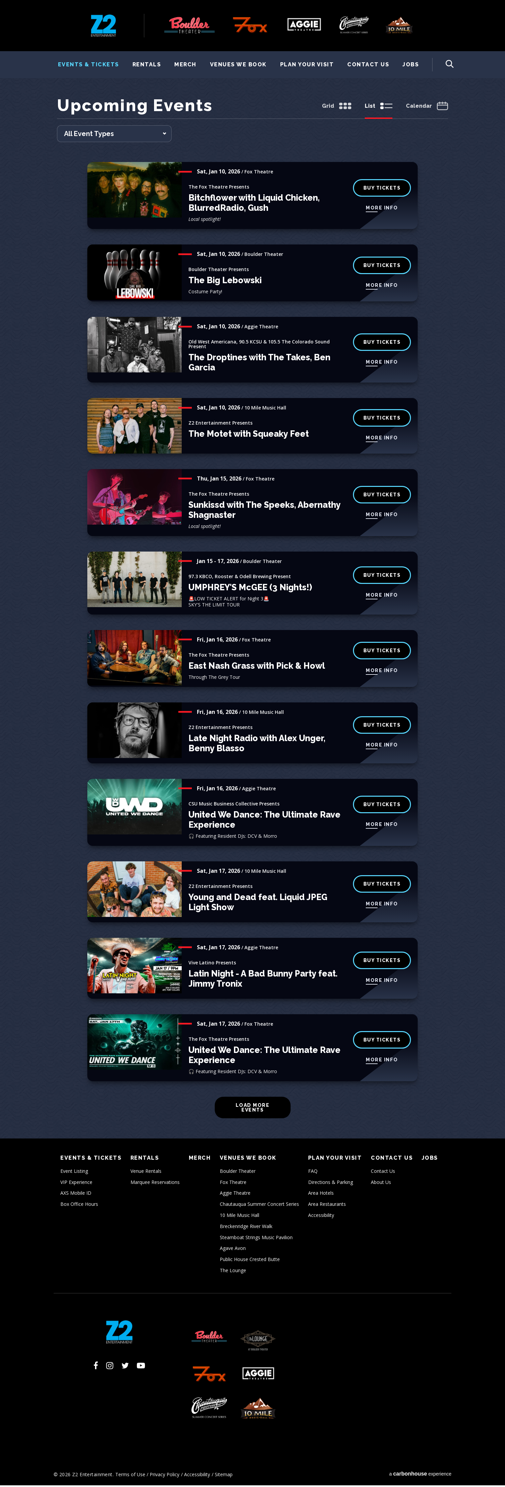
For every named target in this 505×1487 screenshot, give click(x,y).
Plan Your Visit (307, 64)
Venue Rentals (145, 1172)
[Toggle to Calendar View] (427, 108)
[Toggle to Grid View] (336, 108)
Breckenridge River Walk (246, 1228)
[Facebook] (95, 1367)
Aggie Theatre (235, 1194)
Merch (185, 64)
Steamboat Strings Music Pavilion (256, 1239)
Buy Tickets (382, 343)
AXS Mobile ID (75, 1194)
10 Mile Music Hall (239, 1217)
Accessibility (321, 1217)
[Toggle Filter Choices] (114, 135)
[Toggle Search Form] (443, 65)
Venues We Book (238, 64)
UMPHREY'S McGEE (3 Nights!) (250, 589)
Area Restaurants (327, 1205)
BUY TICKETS (382, 267)
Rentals (146, 64)
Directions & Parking (330, 1184)
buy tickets (382, 189)
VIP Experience (76, 1184)
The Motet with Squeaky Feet (248, 435)
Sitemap (224, 1476)
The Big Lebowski (225, 282)
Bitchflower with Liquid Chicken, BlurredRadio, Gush (254, 204)
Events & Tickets (88, 64)
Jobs (411, 64)
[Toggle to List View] (378, 108)
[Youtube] (141, 1367)
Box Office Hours (79, 1205)
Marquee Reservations (155, 1184)
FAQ (313, 1172)
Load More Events (253, 1109)
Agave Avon (233, 1250)
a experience (420, 1475)
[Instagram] (109, 1367)
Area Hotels (321, 1194)
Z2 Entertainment (104, 25)
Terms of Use (130, 1476)
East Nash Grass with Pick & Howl (256, 667)
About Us (381, 1184)
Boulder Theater (238, 1172)
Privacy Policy (164, 1476)
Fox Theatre (233, 1184)
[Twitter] (125, 1367)
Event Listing (74, 1172)
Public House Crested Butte (250, 1261)
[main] (252, 618)
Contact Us (368, 64)
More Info (382, 209)
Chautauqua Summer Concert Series (259, 1205)
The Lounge (233, 1272)
